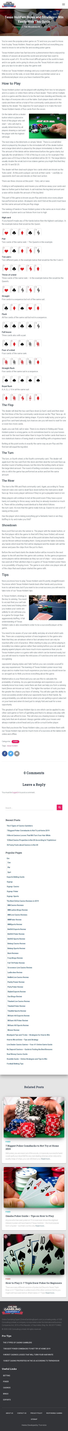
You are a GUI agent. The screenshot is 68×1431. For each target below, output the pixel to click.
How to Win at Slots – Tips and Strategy (22, 1040)
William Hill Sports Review (18, 1025)
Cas (9, 863)
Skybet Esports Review (17, 992)
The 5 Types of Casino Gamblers (20, 826)
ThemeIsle (42, 1425)
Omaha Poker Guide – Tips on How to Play (30, 1215)
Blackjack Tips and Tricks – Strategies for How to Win (28, 1035)
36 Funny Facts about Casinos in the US (22, 845)
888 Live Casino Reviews (17, 915)
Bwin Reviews (13, 953)
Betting (6, 1376)
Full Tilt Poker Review (16, 963)
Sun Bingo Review (15, 996)
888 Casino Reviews (16, 905)
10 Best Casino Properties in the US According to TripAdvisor (31, 840)
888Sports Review (15, 924)
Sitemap (34, 1419)
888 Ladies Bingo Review (18, 910)
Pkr (9, 867)
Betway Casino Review (16, 944)
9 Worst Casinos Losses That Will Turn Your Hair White (28, 835)
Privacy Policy (36, 1413)
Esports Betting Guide (15, 877)
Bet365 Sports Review (16, 939)
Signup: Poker (12, 891)
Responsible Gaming (54, 1413)
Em (8, 858)
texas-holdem (12, 746)
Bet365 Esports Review (17, 929)
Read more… (46, 1159)
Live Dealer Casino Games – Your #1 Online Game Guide (29, 1045)
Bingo (5, 1394)
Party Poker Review (15, 987)
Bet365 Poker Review (16, 934)
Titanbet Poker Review (16, 1006)
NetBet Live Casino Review (18, 977)
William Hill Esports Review (18, 1016)
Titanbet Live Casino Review (19, 1001)
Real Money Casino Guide (17, 1054)
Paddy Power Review (16, 982)
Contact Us (21, 1413)
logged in (15, 792)
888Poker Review (14, 920)
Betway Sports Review (16, 948)
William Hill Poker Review (18, 1021)
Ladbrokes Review (15, 972)
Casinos (7, 1388)
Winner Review (13, 1030)
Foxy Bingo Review (15, 958)
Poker (15, 741)
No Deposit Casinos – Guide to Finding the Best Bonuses (29, 1049)
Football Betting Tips (15, 1064)
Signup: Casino (13, 887)
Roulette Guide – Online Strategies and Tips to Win (27, 1059)
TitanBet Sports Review (17, 1011)
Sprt (9, 872)
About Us (9, 1413)
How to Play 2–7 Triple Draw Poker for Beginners (34, 1282)
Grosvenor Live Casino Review (20, 968)
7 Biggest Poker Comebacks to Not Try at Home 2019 (28, 831)
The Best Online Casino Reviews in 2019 (23, 901)
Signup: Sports (13, 896)
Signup (10, 882)
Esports (7, 1400)
